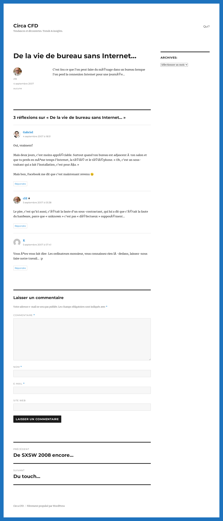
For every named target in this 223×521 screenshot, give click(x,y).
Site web (19, 400)
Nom (17, 366)
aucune (17, 88)
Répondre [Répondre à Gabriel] (20, 183)
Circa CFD (25, 26)
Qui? (206, 26)
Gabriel (28, 132)
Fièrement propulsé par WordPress (46, 506)
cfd (15, 78)
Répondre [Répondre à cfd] (20, 226)
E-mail (19, 383)
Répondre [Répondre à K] (20, 268)
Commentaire (24, 315)
